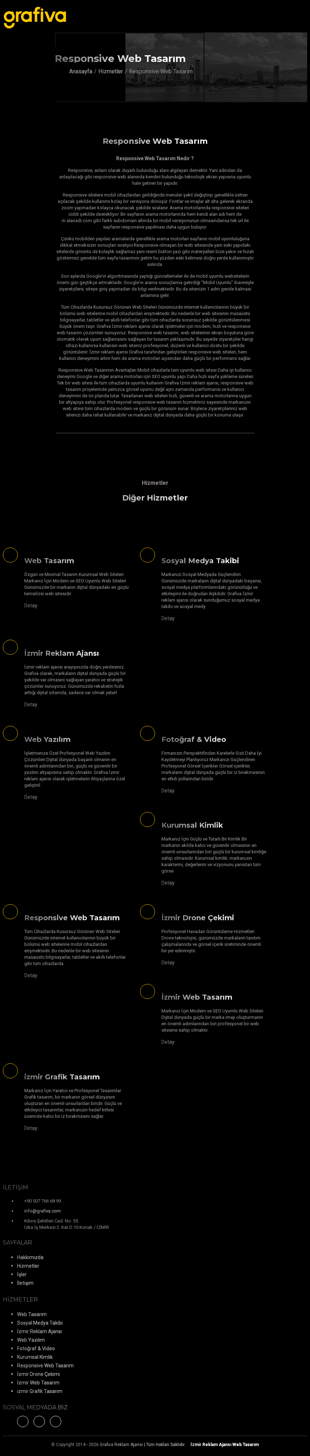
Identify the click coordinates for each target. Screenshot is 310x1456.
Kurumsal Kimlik (35, 1357)
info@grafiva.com (42, 1211)
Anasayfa (80, 71)
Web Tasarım (32, 1314)
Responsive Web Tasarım (45, 1365)
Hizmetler (110, 71)
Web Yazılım (31, 1340)
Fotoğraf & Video (36, 1348)
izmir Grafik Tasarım (39, 1391)
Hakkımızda (30, 1257)
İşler (22, 1274)
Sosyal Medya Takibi (40, 1323)
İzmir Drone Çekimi (38, 1374)
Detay (30, 605)
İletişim (25, 1283)
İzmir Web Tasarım (38, 1383)
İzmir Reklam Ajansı (39, 1331)
